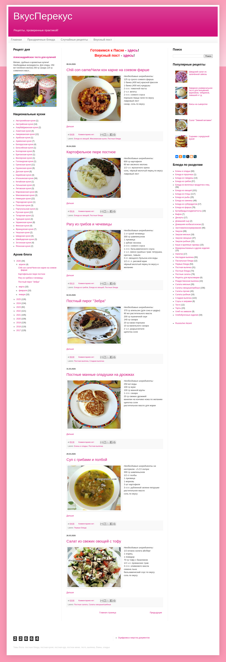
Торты (178, 308)
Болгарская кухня (24, 151)
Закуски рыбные (182, 241)
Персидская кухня (24, 202)
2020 (18, 319)
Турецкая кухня (23, 219)
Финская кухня (22, 226)
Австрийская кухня (24, 124)
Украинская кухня (24, 222)
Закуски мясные (182, 234)
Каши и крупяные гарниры (187, 245)
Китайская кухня (23, 182)
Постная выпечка (81, 361)
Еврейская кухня (23, 175)
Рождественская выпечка (187, 281)
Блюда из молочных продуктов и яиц (192, 185)
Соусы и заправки (183, 301)
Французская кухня (24, 229)
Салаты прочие (182, 291)
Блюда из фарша (183, 207)
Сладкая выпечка (96, 361)
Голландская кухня (24, 161)
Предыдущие (156, 612)
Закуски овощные (183, 238)
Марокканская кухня (25, 192)
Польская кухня (23, 205)
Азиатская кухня (23, 131)
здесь (132, 50)
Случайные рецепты (74, 39)
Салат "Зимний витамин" (200, 120)
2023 (18, 307)
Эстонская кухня (23, 242)
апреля (22, 264)
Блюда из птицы (182, 194)
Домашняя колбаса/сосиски (188, 224)
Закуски (178, 231)
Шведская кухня (23, 236)
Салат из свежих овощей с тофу (93, 541)
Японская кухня (23, 246)
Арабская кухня (23, 137)
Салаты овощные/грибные (100, 604)
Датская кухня (22, 171)
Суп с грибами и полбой (86, 460)
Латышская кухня (24, 185)
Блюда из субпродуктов (186, 204)
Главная (16, 39)
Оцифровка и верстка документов (134, 638)
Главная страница (107, 612)
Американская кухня (25, 134)
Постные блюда (114, 139)
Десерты (179, 217)
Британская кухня (24, 154)
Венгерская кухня (24, 158)
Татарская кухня (23, 215)
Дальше (70, 126)
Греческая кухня (23, 165)
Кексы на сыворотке (198, 104)
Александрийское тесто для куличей (34, 57)
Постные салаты (81, 604)
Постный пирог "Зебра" (86, 301)
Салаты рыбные (182, 294)
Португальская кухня (25, 209)
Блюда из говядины (184, 178)
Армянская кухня (24, 141)
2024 (18, 303)
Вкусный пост (103, 39)
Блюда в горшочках (184, 174)
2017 (18, 330)
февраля (23, 290)
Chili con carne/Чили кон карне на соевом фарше (107, 70)
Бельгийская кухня (24, 148)
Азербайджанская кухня (27, 127)
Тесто (177, 305)
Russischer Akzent (183, 323)
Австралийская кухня (25, 121)
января (22, 294)
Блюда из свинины (184, 200)
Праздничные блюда (41, 39)
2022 (18, 311)
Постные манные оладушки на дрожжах (100, 374)
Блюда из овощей (81, 139)
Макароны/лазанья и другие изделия (192, 248)
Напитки (179, 254)
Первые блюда (80, 528)
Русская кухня (22, 212)
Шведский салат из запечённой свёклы (198, 73)
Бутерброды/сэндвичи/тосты (188, 211)
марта (22, 287)
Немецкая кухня (23, 198)
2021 (18, 315)
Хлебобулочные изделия (186, 315)
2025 (18, 299)
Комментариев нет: (86, 134)
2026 (18, 261)
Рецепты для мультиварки (187, 277)
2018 (18, 326)
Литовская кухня (23, 188)
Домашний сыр (182, 221)
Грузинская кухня (24, 168)
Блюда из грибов (81, 287)
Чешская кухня (23, 232)
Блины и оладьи (81, 446)
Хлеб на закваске (183, 311)
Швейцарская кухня (25, 239)
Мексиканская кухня (98, 139)
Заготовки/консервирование (188, 228)
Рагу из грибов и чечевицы (89, 224)
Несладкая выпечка (184, 257)
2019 (18, 322)
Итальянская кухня (24, 178)
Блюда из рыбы (182, 197)
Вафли (178, 214)
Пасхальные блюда (184, 261)
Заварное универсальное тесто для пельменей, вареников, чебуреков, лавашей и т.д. (201, 91)
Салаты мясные (182, 284)
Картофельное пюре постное (91, 152)
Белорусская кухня (24, 144)
